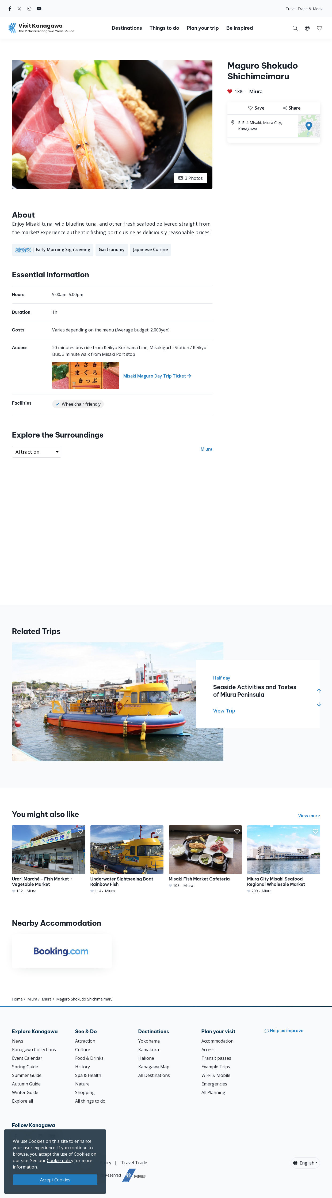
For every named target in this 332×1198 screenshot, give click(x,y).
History (82, 1067)
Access (208, 1050)
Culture (82, 1050)
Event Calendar (27, 1058)
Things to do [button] (164, 28)
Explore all (22, 1101)
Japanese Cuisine (150, 249)
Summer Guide (26, 1075)
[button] (307, 28)
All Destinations (154, 1075)
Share (292, 108)
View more (309, 816)
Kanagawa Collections (34, 1050)
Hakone (146, 1058)
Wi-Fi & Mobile (215, 1075)
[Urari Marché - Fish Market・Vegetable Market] (48, 859)
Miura (256, 91)
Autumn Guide (26, 1084)
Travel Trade (134, 1163)
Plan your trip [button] (203, 28)
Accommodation (217, 1041)
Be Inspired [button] (239, 28)
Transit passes (216, 1058)
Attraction (85, 1041)
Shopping (85, 1092)
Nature (82, 1084)
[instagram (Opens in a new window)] (29, 8)
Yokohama (149, 1041)
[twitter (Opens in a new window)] (19, 8)
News (17, 1041)
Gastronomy (112, 249)
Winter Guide (25, 1092)
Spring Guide (25, 1067)
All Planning (213, 1092)
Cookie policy (60, 1160)
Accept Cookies (55, 1180)
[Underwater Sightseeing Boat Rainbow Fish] (126, 859)
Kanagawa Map (153, 1067)
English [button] (303, 1163)
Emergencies (214, 1084)
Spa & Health (88, 1075)
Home (17, 999)
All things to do (90, 1101)
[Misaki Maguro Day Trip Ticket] (132, 375)
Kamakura (148, 1050)
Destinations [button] (127, 28)
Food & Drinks (89, 1058)
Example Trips (215, 1067)
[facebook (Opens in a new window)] (10, 8)
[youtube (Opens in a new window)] (39, 8)
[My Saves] (319, 28)
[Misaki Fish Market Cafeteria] (205, 856)
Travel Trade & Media (304, 8)
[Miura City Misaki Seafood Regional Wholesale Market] (283, 859)
